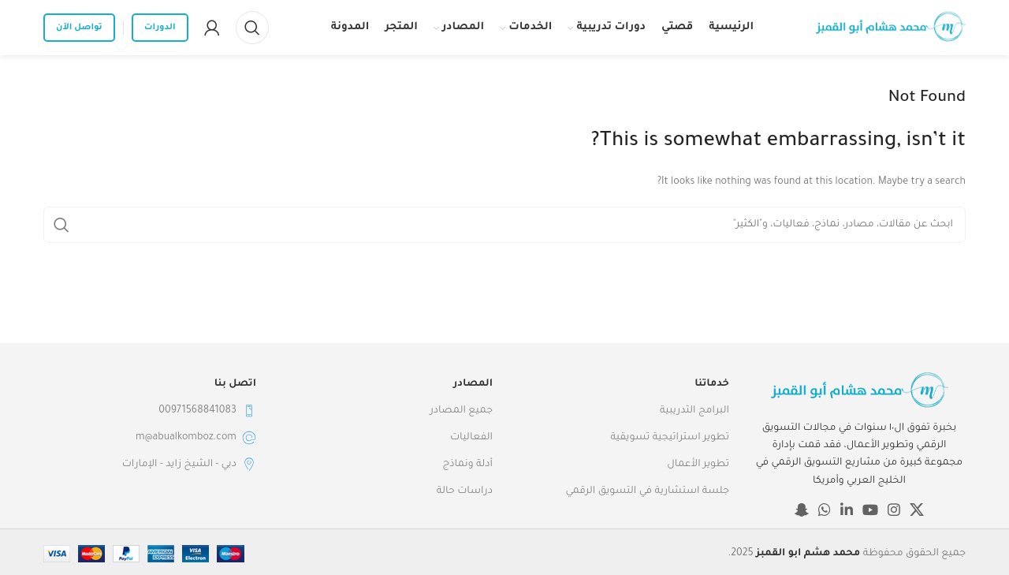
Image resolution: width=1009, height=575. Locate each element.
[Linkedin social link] (847, 509)
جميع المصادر (461, 410)
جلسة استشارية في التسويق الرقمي (647, 491)
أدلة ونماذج (468, 464)
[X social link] (917, 509)
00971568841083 (207, 411)
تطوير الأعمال (698, 464)
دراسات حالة (465, 491)
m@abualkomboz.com (196, 438)
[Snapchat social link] (802, 509)
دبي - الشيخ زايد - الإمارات (189, 464)
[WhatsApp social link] (825, 509)
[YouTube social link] (870, 509)
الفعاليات (471, 437)
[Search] (252, 27)
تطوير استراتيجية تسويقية (670, 437)
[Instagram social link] (894, 509)
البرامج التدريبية (694, 410)
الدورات (160, 27)
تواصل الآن (79, 27)
